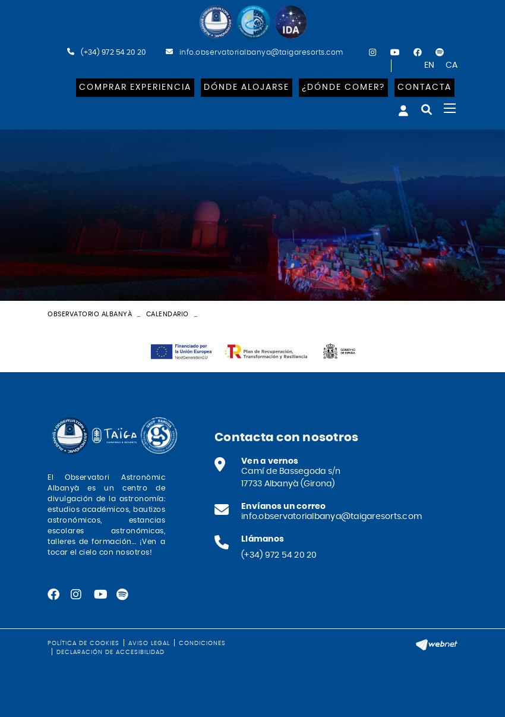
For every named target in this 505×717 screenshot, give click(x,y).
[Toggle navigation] (449, 108)
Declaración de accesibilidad (110, 652)
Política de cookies (83, 643)
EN (429, 65)
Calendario (167, 314)
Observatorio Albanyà (90, 314)
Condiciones (202, 643)
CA (452, 65)
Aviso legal (149, 643)
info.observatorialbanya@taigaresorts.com (260, 52)
